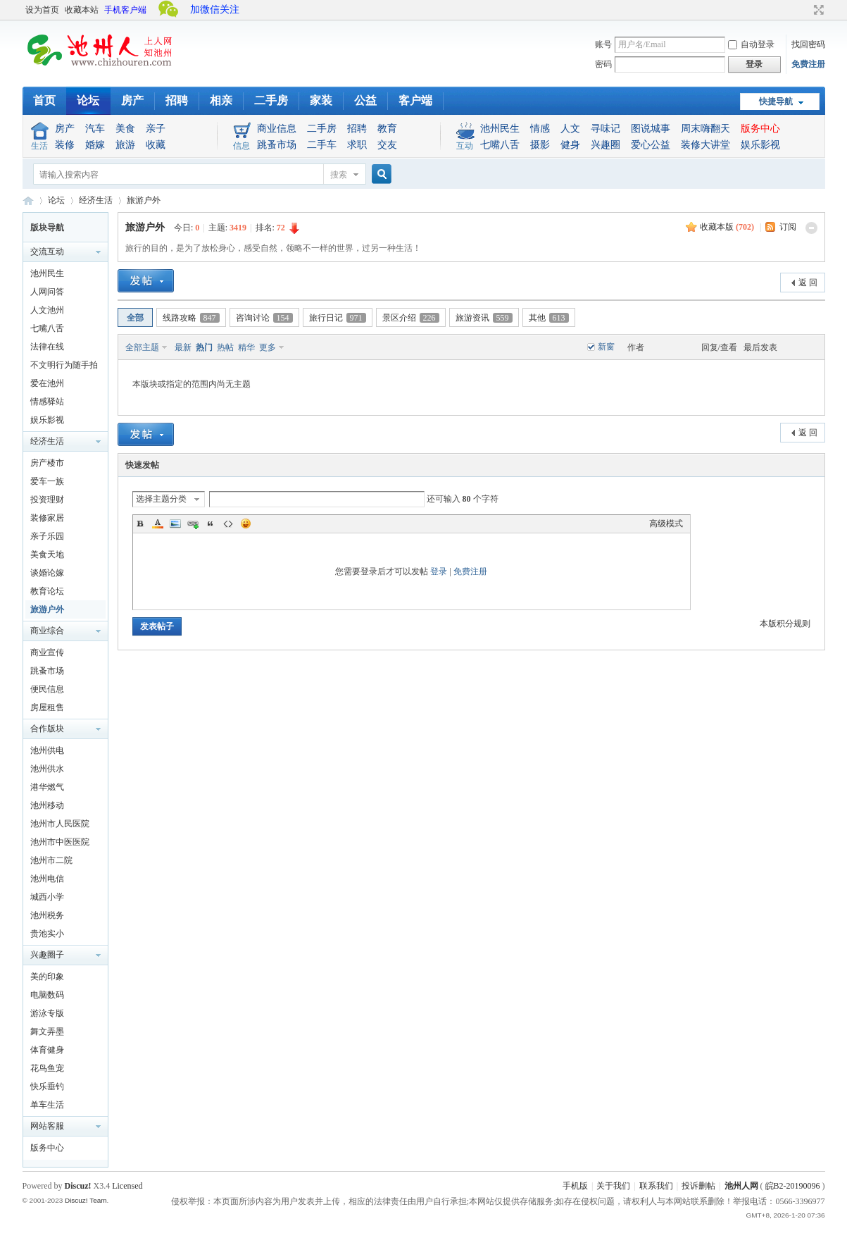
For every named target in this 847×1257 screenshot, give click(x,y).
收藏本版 (727, 227)
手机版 (575, 1186)
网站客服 (47, 1126)
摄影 (540, 145)
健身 (570, 145)
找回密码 (808, 44)
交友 (387, 145)
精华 (246, 347)
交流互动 (47, 251)
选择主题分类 (161, 499)
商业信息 (276, 128)
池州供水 (47, 769)
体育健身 (47, 1050)
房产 (132, 100)
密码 (603, 64)
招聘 (176, 100)
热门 (204, 347)
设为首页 (42, 10)
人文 (570, 128)
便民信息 (47, 689)
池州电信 (47, 879)
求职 (357, 145)
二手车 (322, 145)
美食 (125, 128)
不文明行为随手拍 (64, 365)
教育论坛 (47, 591)
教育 (387, 128)
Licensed (127, 1186)
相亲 (221, 100)
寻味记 (605, 128)
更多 (267, 347)
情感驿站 (47, 402)
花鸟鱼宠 (47, 1068)
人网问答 (47, 292)
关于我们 (613, 1186)
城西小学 (47, 897)
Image (175, 523)
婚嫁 (95, 145)
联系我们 (656, 1186)
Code (228, 523)
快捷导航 (776, 101)
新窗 (606, 347)
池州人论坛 (28, 200)
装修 (65, 145)
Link (193, 523)
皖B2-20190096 (792, 1186)
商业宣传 (47, 652)
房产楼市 (47, 463)
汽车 (95, 128)
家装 (321, 100)
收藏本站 (82, 10)
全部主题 (142, 347)
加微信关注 (214, 9)
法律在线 (47, 347)
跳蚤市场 (276, 145)
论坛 (88, 100)
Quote (210, 523)
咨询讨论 (264, 318)
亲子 (155, 128)
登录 (438, 571)
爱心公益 (650, 145)
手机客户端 (125, 10)
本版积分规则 (785, 623)
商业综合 (47, 631)
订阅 (787, 227)
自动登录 (751, 44)
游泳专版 (47, 1013)
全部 (135, 318)
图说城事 (650, 128)
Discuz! (78, 1186)
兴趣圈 (605, 145)
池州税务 (47, 915)
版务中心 (760, 128)
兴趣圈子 (47, 955)
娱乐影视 (760, 145)
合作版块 (47, 728)
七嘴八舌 (500, 145)
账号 (603, 44)
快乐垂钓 (47, 1086)
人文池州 (47, 310)
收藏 (155, 145)
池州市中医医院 (59, 842)
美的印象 (47, 977)
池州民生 (500, 128)
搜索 (338, 175)
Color (158, 523)
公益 (365, 100)
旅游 (125, 145)
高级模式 (666, 523)
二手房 (271, 100)
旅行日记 (337, 318)
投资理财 (47, 499)
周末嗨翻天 (705, 128)
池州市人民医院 (59, 824)
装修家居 (47, 518)
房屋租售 (47, 707)
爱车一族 (47, 481)
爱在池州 (47, 383)
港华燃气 (47, 787)
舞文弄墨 (47, 1031)
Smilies (246, 523)
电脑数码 (47, 995)
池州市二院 (51, 860)
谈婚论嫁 (47, 573)
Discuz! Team (86, 1200)
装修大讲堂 (705, 145)
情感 (540, 128)
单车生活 (47, 1105)
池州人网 (741, 1186)
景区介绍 (410, 318)
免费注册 (808, 64)
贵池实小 (47, 934)
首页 (44, 100)
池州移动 (47, 805)
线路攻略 (191, 318)
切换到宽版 (817, 10)
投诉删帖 (698, 1186)
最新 (183, 347)
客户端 (415, 100)
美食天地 (47, 554)
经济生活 (96, 200)
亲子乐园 (47, 536)
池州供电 (47, 750)
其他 (549, 318)
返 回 (807, 282)
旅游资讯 (484, 318)
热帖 (225, 347)
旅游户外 (144, 200)
